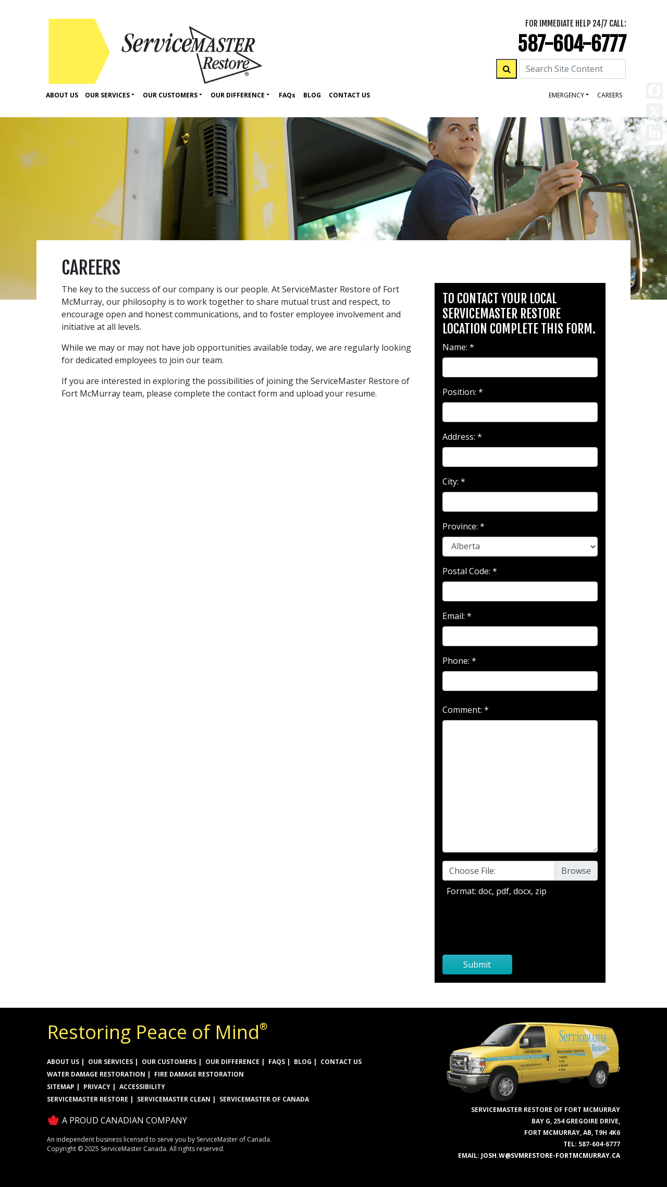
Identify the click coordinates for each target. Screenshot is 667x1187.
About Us (62, 95)
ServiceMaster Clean (174, 1099)
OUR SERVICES (110, 1061)
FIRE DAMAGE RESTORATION (199, 1074)
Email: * (457, 616)
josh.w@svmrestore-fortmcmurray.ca (550, 1155)
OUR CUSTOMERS (169, 1061)
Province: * (463, 526)
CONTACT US (341, 1061)
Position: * (462, 392)
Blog (312, 95)
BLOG (303, 1061)
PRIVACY (96, 1086)
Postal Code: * (469, 571)
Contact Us (349, 95)
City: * (453, 481)
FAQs (276, 1061)
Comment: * (465, 709)
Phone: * (459, 660)
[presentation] (520, 926)
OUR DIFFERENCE (232, 1061)
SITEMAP (61, 1086)
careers (609, 95)
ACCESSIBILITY (142, 1086)
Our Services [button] (107, 95)
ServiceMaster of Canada (264, 1099)
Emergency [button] (566, 95)
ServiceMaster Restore (87, 1099)
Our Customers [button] (170, 95)
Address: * (462, 436)
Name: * (458, 347)
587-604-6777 (571, 44)
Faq (287, 95)
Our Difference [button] (238, 95)
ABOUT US (63, 1061)
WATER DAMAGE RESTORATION (96, 1074)
